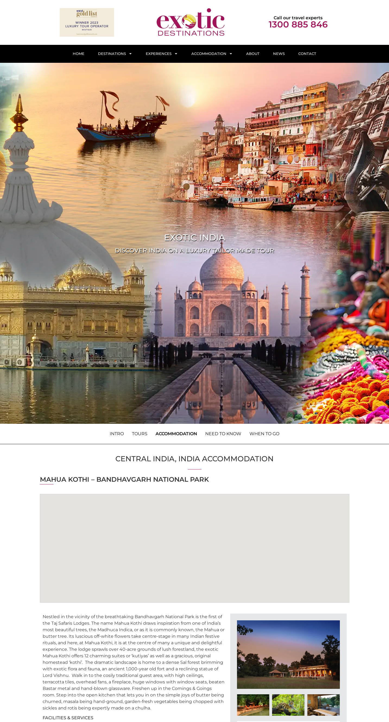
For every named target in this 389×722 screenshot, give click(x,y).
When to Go (264, 433)
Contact (307, 54)
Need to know (223, 433)
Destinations (115, 53)
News (279, 54)
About (253, 54)
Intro (117, 433)
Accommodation (212, 53)
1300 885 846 (298, 24)
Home (78, 54)
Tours (139, 433)
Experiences (162, 53)
